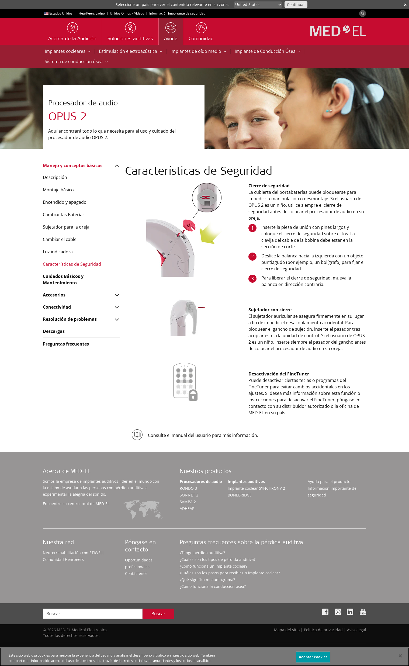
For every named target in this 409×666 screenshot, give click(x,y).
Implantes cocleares (68, 51)
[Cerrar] (400, 658)
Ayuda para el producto (329, 481)
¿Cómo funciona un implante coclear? (213, 566)
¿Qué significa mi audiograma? (207, 579)
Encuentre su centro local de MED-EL (76, 503)
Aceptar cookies (313, 659)
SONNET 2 (189, 495)
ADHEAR (187, 508)
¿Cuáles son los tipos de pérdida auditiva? (217, 559)
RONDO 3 (188, 488)
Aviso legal (356, 629)
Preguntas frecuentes (66, 344)
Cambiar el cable (60, 239)
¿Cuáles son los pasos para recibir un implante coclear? (230, 572)
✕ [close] (405, 4)
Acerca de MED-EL (66, 472)
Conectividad (57, 307)
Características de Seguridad (72, 264)
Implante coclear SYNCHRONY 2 (256, 488)
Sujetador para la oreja (66, 227)
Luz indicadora (58, 252)
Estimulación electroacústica (130, 51)
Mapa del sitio (287, 629)
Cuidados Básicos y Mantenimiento (63, 279)
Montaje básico (58, 190)
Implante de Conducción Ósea (268, 51)
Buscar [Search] (158, 614)
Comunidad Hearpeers (63, 559)
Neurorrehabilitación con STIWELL (73, 552)
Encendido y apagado (64, 202)
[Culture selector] (258, 4)
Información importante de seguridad (177, 13)
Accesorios (54, 295)
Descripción (55, 177)
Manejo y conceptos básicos (72, 165)
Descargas (54, 331)
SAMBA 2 (188, 501)
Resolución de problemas (70, 319)
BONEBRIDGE (240, 495)
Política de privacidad (323, 629)
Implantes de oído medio (198, 51)
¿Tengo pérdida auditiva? (202, 552)
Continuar (296, 4)
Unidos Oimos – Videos (127, 13)
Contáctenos (136, 573)
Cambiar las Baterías (64, 215)
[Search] (362, 13)
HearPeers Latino (92, 13)
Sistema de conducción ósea (76, 61)
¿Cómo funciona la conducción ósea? (213, 586)
